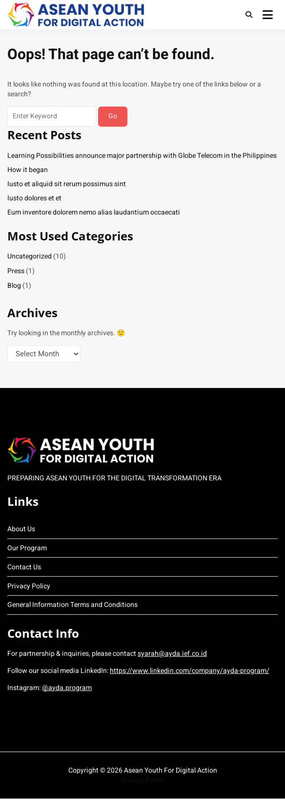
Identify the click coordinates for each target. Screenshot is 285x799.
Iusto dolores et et (34, 198)
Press (15, 271)
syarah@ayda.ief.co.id (172, 653)
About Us (21, 529)
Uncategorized (29, 256)
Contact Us (24, 567)
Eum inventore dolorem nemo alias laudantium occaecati (93, 212)
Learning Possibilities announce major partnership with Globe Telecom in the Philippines (142, 156)
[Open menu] (268, 14)
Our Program (27, 548)
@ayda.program (67, 688)
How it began (27, 170)
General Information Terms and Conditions (72, 605)
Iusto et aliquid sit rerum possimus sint (66, 184)
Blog (14, 286)
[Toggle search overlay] (248, 14)
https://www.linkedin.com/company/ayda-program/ (189, 671)
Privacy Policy (28, 586)
